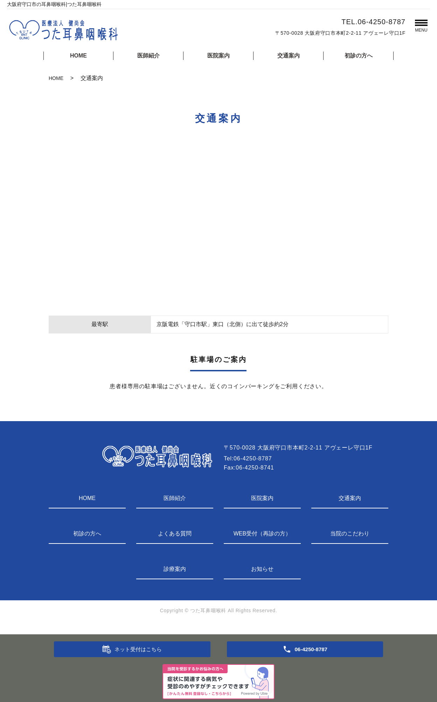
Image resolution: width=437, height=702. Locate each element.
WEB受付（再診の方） (262, 533)
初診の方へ (359, 56)
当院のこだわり (349, 533)
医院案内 (218, 56)
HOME (78, 56)
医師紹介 (148, 56)
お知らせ (262, 569)
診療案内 (175, 569)
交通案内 (288, 56)
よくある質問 (175, 533)
